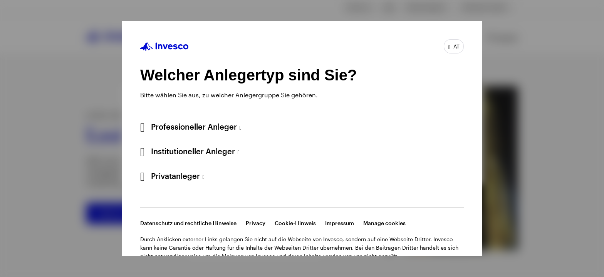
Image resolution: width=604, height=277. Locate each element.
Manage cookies (384, 223)
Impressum (339, 223)
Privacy (255, 223)
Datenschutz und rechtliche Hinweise (188, 223)
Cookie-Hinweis (295, 223)
